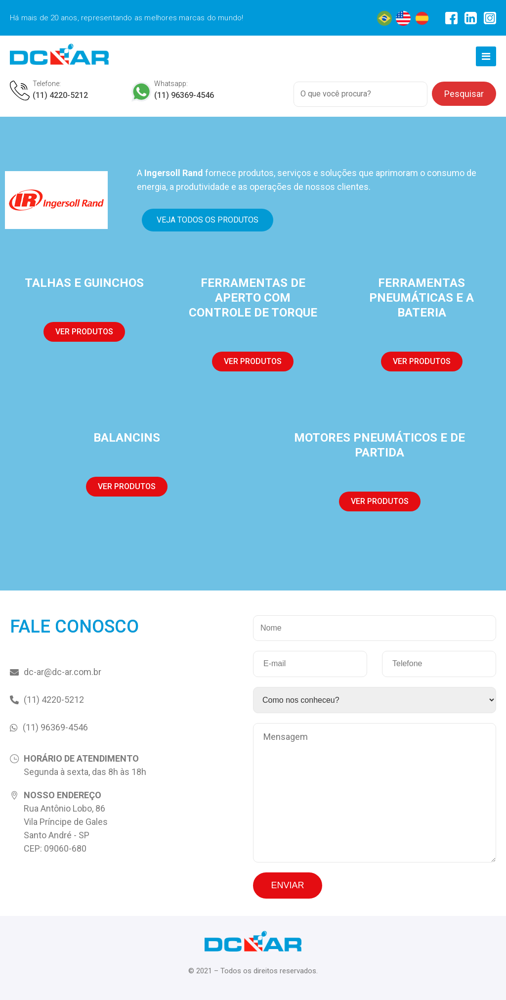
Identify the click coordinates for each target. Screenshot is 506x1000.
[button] (207, 220)
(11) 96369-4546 (184, 95)
